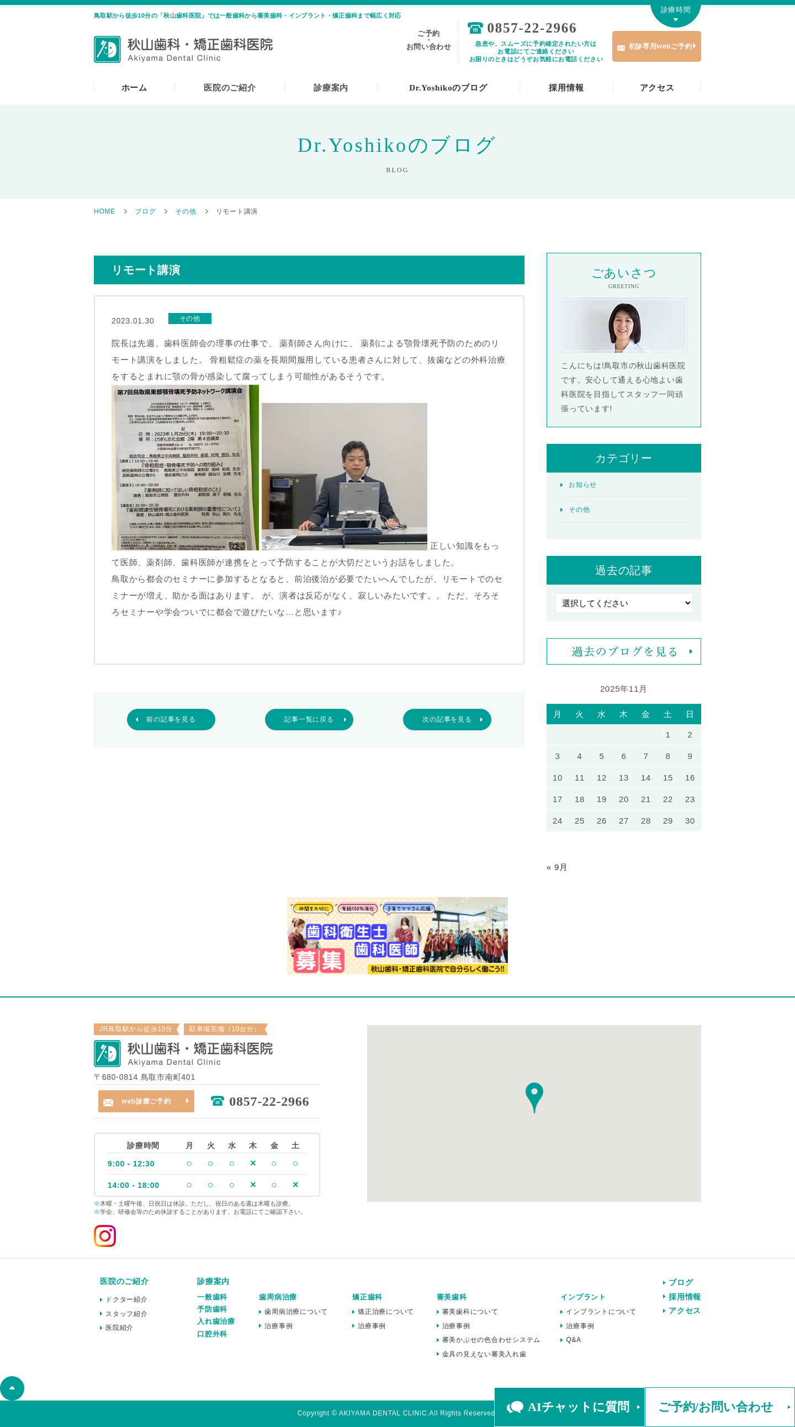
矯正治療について (386, 1311)
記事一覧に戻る (308, 719)
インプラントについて (601, 1311)
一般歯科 (212, 1297)
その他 (579, 509)
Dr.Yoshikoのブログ (448, 87)
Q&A (573, 1340)
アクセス (657, 87)
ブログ (681, 1282)
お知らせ (583, 485)
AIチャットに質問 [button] (578, 1407)
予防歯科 (212, 1309)
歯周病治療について (296, 1311)
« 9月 (557, 867)
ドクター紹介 (126, 1299)
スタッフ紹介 (126, 1314)
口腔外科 (212, 1334)
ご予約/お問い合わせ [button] (715, 1407)
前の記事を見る (170, 719)
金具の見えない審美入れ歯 (484, 1354)
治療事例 (278, 1326)
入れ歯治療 (216, 1321)
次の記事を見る (446, 719)
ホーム (134, 87)
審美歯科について (470, 1311)
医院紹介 (119, 1327)
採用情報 (566, 87)
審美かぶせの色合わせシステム (491, 1340)
